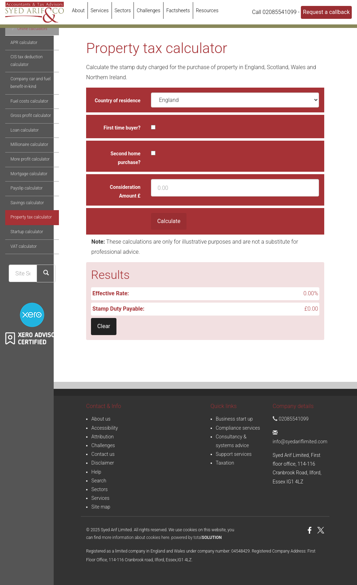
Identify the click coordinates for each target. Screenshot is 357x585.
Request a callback (326, 12)
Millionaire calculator (24, 170)
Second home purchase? (125, 158)
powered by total (197, 537)
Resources (207, 10)
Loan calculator (19, 155)
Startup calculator (21, 257)
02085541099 (291, 419)
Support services (234, 454)
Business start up (234, 419)
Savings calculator (22, 228)
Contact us (103, 454)
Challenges (148, 10)
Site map (100, 507)
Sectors (123, 10)
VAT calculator (18, 271)
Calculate (169, 221)
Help (96, 472)
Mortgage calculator (23, 199)
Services (100, 10)
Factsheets (178, 10)
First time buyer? (122, 128)
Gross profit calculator (25, 141)
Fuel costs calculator (24, 126)
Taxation (225, 463)
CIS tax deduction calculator (21, 86)
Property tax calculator (25, 242)
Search (98, 480)
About (78, 10)
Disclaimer (102, 463)
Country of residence (117, 100)
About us (101, 419)
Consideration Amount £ (125, 191)
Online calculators (27, 54)
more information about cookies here (135, 537)
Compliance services (238, 428)
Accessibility (104, 428)
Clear (103, 326)
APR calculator (18, 68)
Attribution (102, 436)
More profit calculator (24, 184)
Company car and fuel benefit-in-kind (25, 108)
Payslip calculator (21, 213)
